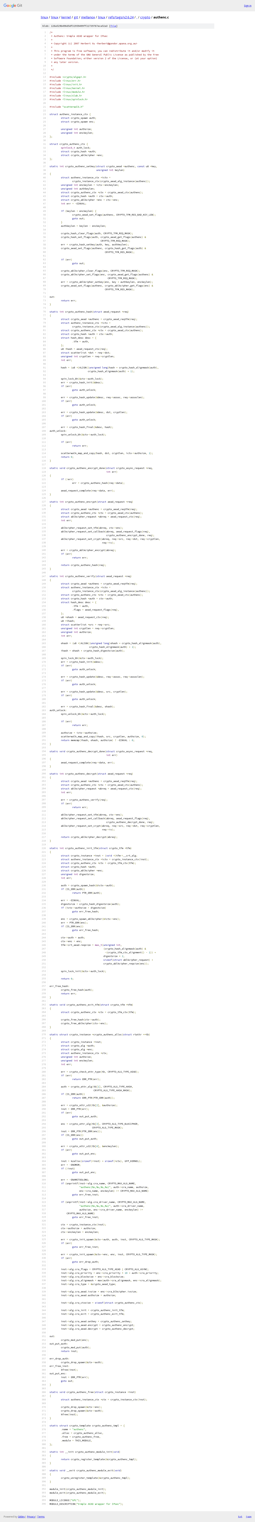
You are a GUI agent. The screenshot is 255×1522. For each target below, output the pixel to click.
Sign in (247, 5)
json (248, 1516)
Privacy (31, 1516)
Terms (41, 1516)
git (76, 17)
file (113, 25)
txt (240, 1516)
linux (44, 17)
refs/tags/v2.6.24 (121, 17)
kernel (66, 17)
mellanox (88, 17)
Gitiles (21, 1516)
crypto (145, 17)
